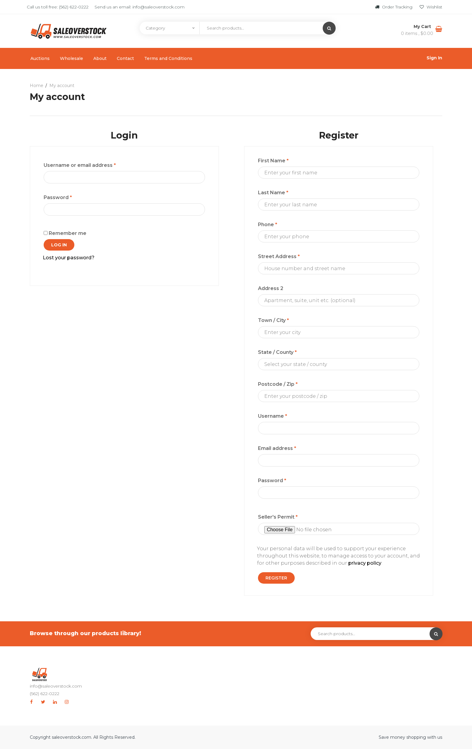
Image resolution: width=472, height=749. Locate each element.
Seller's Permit (278, 517)
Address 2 (270, 288)
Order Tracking (394, 7)
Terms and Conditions (168, 58)
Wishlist (431, 7)
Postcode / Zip (278, 384)
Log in (59, 245)
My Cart (423, 26)
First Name (273, 161)
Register (276, 578)
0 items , (417, 33)
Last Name (273, 192)
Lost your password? (69, 258)
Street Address (279, 256)
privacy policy (364, 563)
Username (272, 416)
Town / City (273, 320)
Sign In (434, 58)
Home (36, 85)
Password (58, 197)
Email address (277, 448)
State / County (277, 352)
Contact (125, 58)
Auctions (40, 58)
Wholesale (71, 58)
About (100, 58)
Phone (267, 224)
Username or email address (80, 165)
